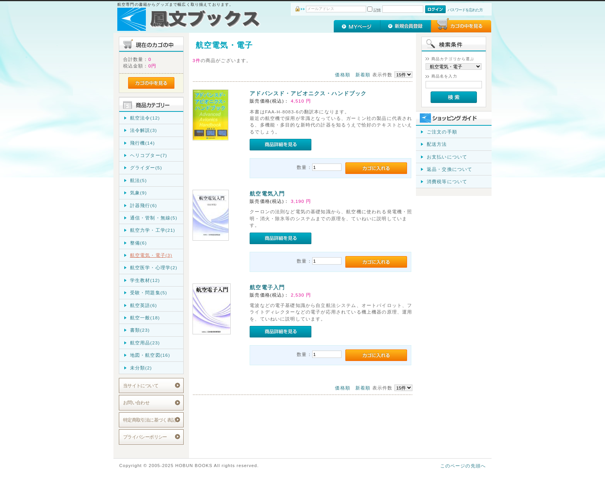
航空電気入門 (267, 194)
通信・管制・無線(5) (153, 217)
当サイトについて (140, 385)
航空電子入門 (267, 287)
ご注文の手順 (442, 131)
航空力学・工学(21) (152, 230)
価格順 (342, 74)
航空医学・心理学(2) (153, 267)
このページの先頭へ (463, 465)
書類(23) (140, 329)
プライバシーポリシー (145, 436)
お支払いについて (447, 156)
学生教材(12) (145, 280)
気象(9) (138, 192)
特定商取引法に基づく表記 (149, 419)
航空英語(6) (143, 305)
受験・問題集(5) (148, 292)
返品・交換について (449, 169)
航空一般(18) (145, 317)
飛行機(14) (142, 142)
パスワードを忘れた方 (465, 10)
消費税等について (447, 181)
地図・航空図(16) (150, 355)
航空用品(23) (145, 342)
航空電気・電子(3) (151, 255)
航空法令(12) (145, 117)
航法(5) (138, 180)
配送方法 (437, 144)
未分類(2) (141, 367)
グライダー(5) (146, 167)
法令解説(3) (143, 130)
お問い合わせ (136, 402)
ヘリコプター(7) (148, 155)
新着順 (362, 74)
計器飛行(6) (143, 205)
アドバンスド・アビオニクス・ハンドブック (308, 93)
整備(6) (138, 242)
